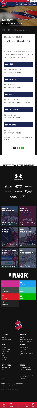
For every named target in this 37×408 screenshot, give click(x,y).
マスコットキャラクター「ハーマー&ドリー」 (27, 372)
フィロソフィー (5, 351)
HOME (3, 30)
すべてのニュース (6, 367)
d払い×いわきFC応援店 (25, 369)
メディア (4, 372)
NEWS (9, 30)
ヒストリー (4, 355)
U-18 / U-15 (23, 349)
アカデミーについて (24, 347)
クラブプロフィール (6, 349)
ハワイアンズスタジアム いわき (27, 341)
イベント (4, 369)
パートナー (4, 360)
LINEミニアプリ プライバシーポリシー (9, 386)
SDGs (3, 362)
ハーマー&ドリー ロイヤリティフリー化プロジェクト (27, 375)
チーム (3, 376)
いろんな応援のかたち (25, 367)
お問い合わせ (10, 384)
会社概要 (4, 347)
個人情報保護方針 (20, 384)
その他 (3, 378)
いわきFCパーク (5, 357)
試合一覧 (22, 337)
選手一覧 (4, 337)
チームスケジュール (6, 339)
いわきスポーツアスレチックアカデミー (27, 354)
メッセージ (4, 353)
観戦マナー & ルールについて (26, 339)
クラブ (3, 374)
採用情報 (3, 384)
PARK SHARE (23, 378)
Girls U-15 (22, 351)
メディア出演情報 (16, 37)
